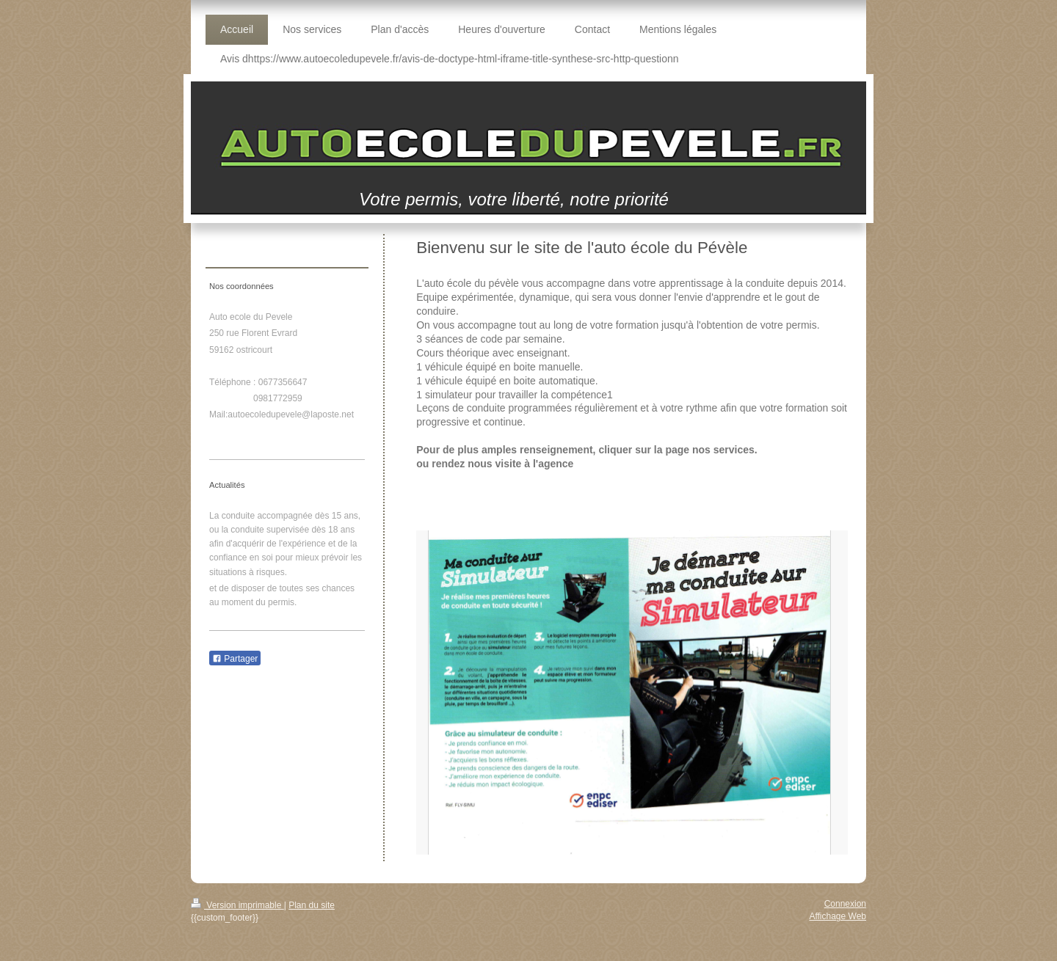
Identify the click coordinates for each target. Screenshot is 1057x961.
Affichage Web (837, 916)
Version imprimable (237, 905)
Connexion (845, 904)
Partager (235, 659)
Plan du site (311, 905)
